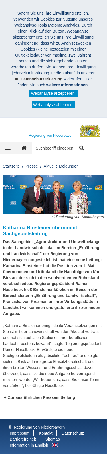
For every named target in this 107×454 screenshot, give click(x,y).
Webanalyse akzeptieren (52, 93)
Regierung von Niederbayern (39, 427)
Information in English (29, 445)
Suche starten (81, 148)
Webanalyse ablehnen (52, 104)
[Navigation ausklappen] (8, 148)
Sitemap (52, 439)
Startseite (11, 166)
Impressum (19, 433)
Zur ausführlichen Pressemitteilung (41, 397)
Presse (31, 166)
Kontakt (45, 433)
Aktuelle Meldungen (61, 166)
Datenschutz (73, 433)
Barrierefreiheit (23, 439)
